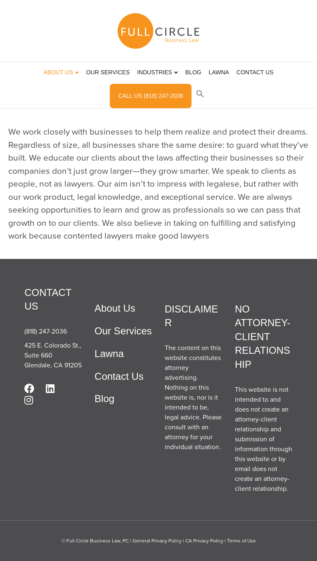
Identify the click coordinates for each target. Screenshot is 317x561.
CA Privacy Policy (204, 540)
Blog (193, 72)
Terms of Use (241, 540)
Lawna (219, 72)
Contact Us (255, 72)
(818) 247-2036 (45, 331)
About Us (58, 72)
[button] (200, 95)
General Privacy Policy (157, 540)
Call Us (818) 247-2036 (150, 95)
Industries (154, 72)
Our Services (108, 72)
